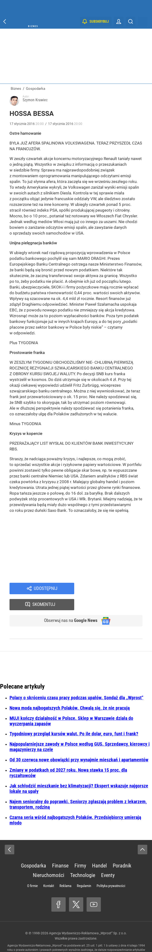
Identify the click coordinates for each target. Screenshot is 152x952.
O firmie (32, 871)
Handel (99, 851)
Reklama (65, 871)
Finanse (60, 851)
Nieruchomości (48, 860)
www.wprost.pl (83, 939)
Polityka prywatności (111, 871)
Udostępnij (46, 589)
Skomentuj (115, 589)
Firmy (80, 851)
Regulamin (84, 871)
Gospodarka (33, 851)
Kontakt (48, 871)
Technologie (82, 860)
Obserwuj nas (68, 605)
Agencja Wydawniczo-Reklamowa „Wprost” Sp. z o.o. (88, 918)
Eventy (108, 860)
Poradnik (122, 851)
